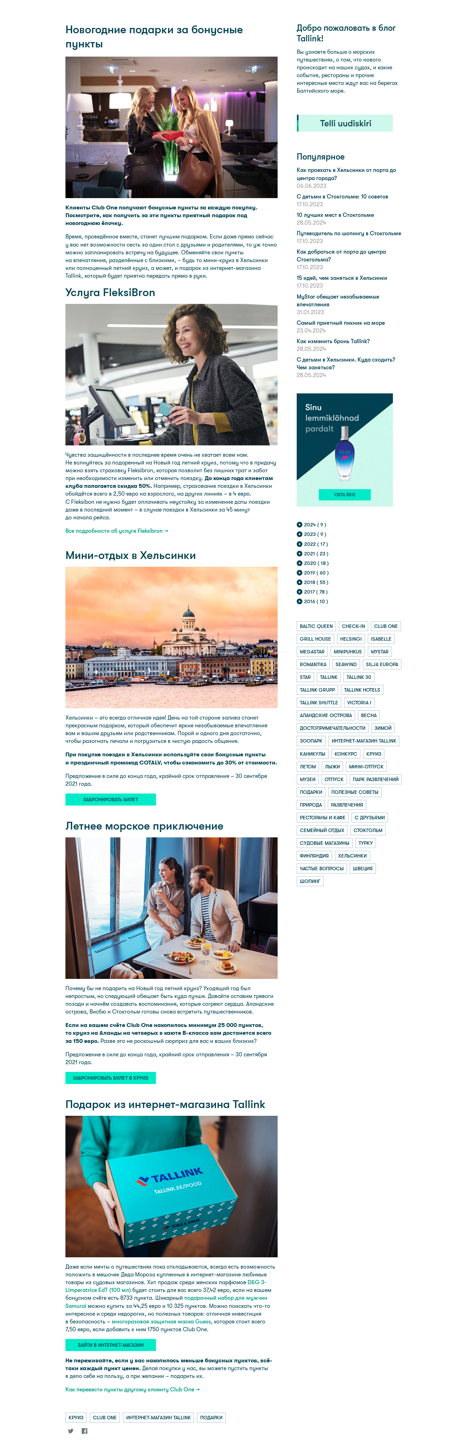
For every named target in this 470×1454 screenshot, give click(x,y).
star (305, 677)
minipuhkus (348, 651)
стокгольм (368, 830)
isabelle (381, 639)
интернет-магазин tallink (158, 1417)
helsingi (351, 639)
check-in (353, 626)
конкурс (346, 754)
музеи (307, 779)
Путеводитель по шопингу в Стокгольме (349, 233)
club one (105, 1417)
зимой (383, 728)
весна (369, 715)
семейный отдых (322, 830)
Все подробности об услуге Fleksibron (114, 530)
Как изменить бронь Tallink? (333, 341)
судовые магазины (324, 843)
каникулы (312, 754)
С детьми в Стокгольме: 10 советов (342, 196)
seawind (346, 664)
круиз (76, 1417)
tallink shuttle (319, 702)
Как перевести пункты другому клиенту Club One (129, 1389)
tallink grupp (317, 690)
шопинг (310, 881)
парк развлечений (376, 779)
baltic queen (316, 626)
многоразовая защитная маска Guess (161, 1321)
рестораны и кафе (323, 817)
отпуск (334, 779)
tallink (328, 677)
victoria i (359, 702)
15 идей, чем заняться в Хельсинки (342, 278)
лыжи (332, 766)
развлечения (347, 805)
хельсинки (352, 856)
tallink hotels (362, 690)
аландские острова (326, 715)
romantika (313, 664)
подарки (211, 1417)
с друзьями (370, 817)
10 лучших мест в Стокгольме (335, 215)
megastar (312, 651)
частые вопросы (322, 868)
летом (308, 766)
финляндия (314, 856)
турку (366, 843)
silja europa (382, 664)
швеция (363, 868)
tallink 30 (359, 677)
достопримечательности (332, 728)
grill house (315, 639)
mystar (380, 651)
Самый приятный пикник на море (341, 322)
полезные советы (354, 792)
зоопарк (311, 741)
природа (311, 805)
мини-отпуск (366, 766)
